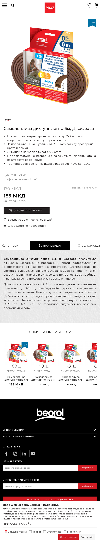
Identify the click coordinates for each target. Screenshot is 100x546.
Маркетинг (74, 531)
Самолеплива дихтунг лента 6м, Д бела (16, 380)
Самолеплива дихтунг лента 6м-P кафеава (43, 380)
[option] (50, 65)
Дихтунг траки (15, 175)
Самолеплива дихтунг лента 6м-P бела (70, 380)
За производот (50, 245)
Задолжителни (17, 531)
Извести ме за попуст (84, 187)
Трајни (37, 531)
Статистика (54, 531)
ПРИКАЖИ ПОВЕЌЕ (17, 523)
